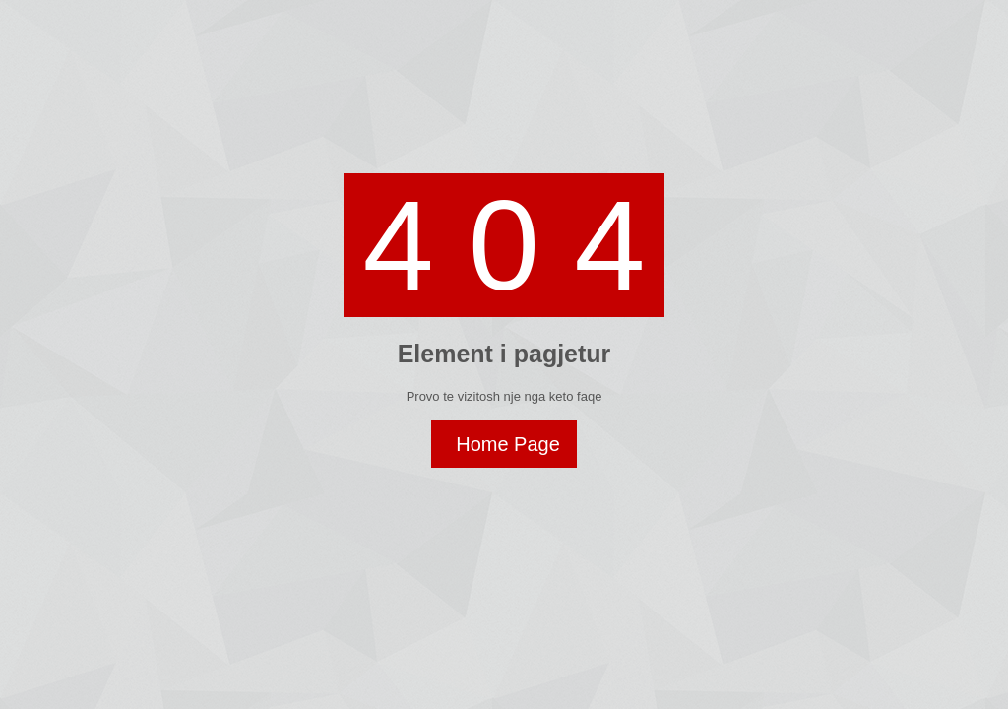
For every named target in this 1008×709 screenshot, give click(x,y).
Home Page (508, 444)
